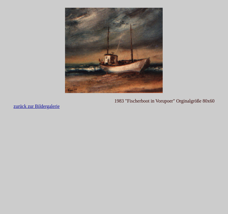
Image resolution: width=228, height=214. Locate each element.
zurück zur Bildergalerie (37, 106)
